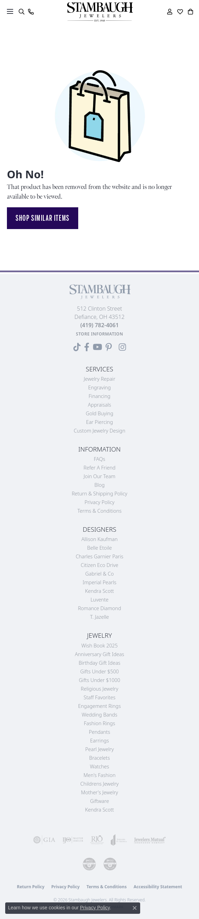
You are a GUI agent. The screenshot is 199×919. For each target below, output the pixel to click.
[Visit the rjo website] (97, 840)
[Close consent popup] (135, 908)
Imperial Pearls (100, 582)
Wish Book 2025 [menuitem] (99, 645)
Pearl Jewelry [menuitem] (99, 749)
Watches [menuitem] (99, 766)
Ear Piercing (99, 422)
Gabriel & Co (99, 573)
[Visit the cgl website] (110, 864)
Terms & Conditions (100, 511)
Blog (99, 485)
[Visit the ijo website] (72, 840)
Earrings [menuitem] (99, 740)
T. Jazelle (99, 617)
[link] (30, 12)
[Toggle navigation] (10, 11)
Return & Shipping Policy (99, 493)
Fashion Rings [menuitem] (99, 723)
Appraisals (99, 404)
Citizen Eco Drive (99, 565)
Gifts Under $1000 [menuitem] (99, 680)
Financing (99, 396)
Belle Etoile (99, 547)
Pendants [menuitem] (99, 732)
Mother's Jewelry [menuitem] (99, 792)
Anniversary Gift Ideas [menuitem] (99, 654)
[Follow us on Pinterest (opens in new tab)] (109, 347)
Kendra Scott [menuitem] (99, 809)
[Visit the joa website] (119, 840)
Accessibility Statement (158, 887)
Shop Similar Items (43, 218)
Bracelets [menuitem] (99, 758)
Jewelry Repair (99, 379)
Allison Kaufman (99, 539)
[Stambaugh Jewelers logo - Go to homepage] (99, 11)
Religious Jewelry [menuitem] (99, 688)
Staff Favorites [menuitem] (100, 697)
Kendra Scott (99, 591)
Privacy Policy (99, 502)
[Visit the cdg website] (89, 864)
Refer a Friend (99, 467)
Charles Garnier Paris (100, 556)
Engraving (99, 387)
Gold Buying (100, 413)
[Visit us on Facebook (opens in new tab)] (86, 347)
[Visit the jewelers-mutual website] (150, 840)
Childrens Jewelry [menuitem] (99, 783)
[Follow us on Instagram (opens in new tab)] (122, 347)
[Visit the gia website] (44, 840)
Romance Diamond (99, 608)
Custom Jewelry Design (99, 430)
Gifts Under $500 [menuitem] (99, 671)
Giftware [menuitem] (99, 801)
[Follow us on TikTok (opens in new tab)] (77, 347)
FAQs (99, 459)
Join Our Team (100, 476)
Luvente (99, 599)
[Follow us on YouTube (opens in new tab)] (97, 347)
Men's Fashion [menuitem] (99, 775)
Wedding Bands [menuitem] (99, 714)
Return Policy (31, 887)
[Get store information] (99, 334)
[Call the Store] (99, 325)
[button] (21, 12)
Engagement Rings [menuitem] (99, 706)
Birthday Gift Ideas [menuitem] (99, 663)
